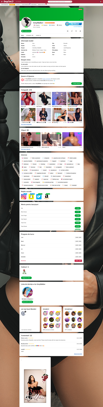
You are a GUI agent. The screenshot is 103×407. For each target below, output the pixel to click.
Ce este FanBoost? (78, 26)
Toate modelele (4, 4)
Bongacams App (42, 4)
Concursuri (33, 4)
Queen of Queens (46, 78)
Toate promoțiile (26, 4)
